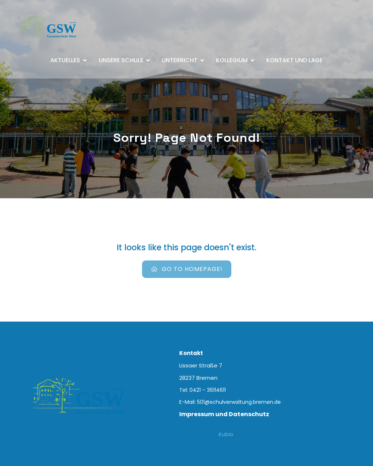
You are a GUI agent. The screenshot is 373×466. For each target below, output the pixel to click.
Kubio (226, 434)
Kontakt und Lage (294, 60)
